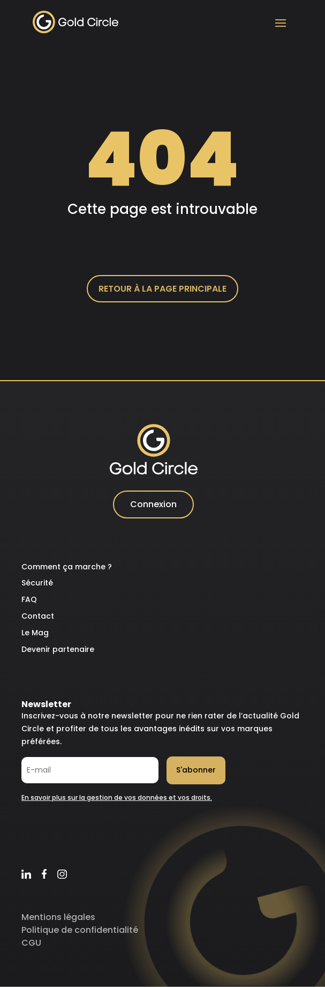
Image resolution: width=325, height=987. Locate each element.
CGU (31, 943)
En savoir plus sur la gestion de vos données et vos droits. (116, 797)
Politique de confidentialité (79, 930)
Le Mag (35, 632)
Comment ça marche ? (66, 566)
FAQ (29, 599)
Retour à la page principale (162, 289)
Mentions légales (58, 917)
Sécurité (37, 582)
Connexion (153, 504)
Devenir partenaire (57, 649)
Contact (37, 616)
